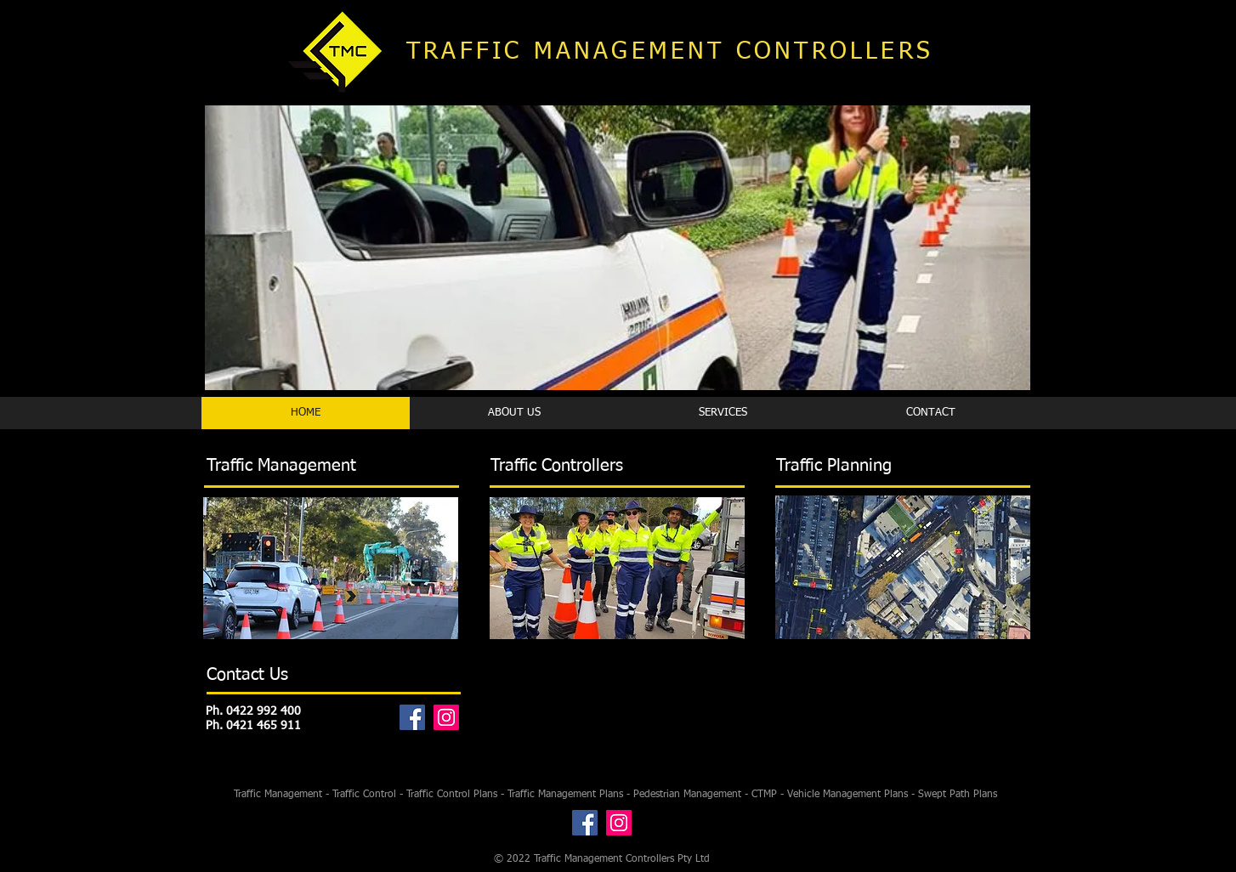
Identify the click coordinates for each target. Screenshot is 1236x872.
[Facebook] (412, 717)
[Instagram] (446, 717)
